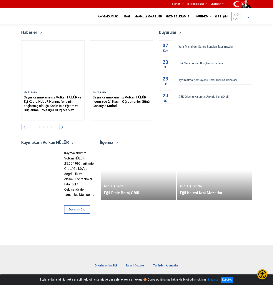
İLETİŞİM (221, 16)
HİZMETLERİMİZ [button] (177, 16)
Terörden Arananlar (165, 265)
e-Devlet (176, 4)
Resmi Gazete (135, 265)
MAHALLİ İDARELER (148, 16)
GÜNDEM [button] (202, 16)
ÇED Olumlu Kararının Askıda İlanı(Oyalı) (215, 96)
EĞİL (127, 16)
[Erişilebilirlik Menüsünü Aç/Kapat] (262, 274)
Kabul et (227, 279)
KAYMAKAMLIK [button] (107, 16)
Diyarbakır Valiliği (106, 265)
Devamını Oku (77, 209)
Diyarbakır (216, 4)
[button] (24, 127)
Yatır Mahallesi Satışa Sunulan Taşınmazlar (215, 46)
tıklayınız (212, 279)
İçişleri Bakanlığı (195, 4)
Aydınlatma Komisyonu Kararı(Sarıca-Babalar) (215, 80)
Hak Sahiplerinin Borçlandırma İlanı (215, 63)
